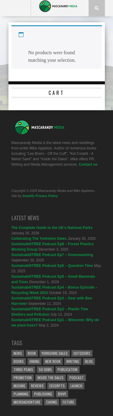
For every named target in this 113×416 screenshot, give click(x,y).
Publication (67, 369)
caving (51, 402)
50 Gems (45, 369)
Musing (19, 385)
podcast (76, 377)
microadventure (27, 402)
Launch (76, 385)
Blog (89, 361)
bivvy (62, 393)
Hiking (34, 361)
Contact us (88, 164)
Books (19, 361)
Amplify (28, 196)
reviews (37, 385)
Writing (72, 361)
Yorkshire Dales (55, 353)
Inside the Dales (50, 377)
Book (32, 353)
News (18, 353)
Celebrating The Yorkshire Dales (39, 238)
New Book (53, 361)
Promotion (23, 377)
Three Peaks (23, 369)
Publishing (43, 393)
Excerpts (57, 385)
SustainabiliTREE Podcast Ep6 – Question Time (52, 266)
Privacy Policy (47, 196)
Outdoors (82, 353)
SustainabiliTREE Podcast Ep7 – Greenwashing (52, 255)
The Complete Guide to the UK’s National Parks (52, 228)
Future (68, 402)
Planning (21, 393)
